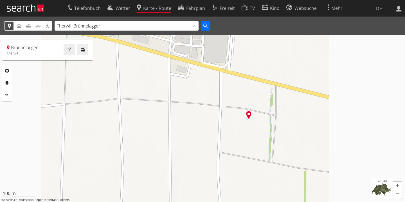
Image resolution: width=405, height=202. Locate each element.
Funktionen (7, 95)
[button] (397, 186)
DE (379, 8)
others (64, 200)
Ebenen (7, 83)
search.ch (10, 200)
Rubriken (7, 71)
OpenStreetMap (46, 200)
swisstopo (26, 200)
